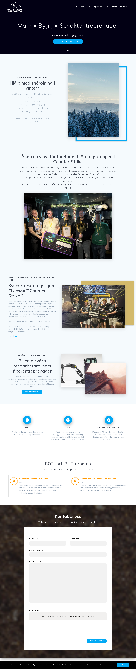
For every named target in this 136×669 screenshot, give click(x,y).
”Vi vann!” (18, 290)
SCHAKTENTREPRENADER (109, 428)
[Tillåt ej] (133, 665)
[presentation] (45, 633)
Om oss (83, 7)
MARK (27, 428)
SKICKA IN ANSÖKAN (32, 392)
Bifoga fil (34, 610)
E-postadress (37, 550)
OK (123, 665)
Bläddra (90, 616)
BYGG (68, 428)
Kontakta (124, 7)
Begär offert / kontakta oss (68, 41)
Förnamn (35, 539)
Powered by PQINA (102, 621)
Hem (75, 7)
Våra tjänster (95, 7)
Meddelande (36, 561)
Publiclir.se (12, 336)
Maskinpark (112, 7)
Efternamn (76, 539)
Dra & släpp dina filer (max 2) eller (68, 616)
